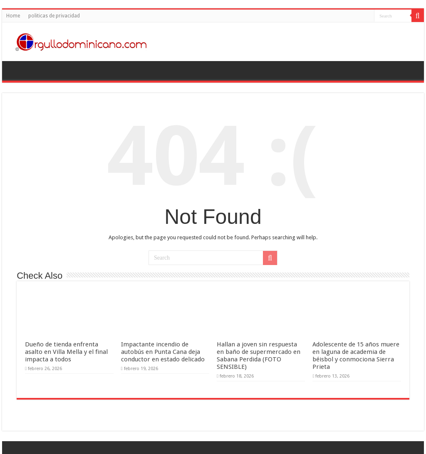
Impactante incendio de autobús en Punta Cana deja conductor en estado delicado (163, 352)
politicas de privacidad (54, 16)
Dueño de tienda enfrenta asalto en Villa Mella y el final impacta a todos (66, 352)
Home (13, 16)
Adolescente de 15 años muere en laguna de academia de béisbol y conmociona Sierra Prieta (355, 356)
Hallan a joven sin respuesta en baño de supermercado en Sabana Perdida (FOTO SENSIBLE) (258, 356)
